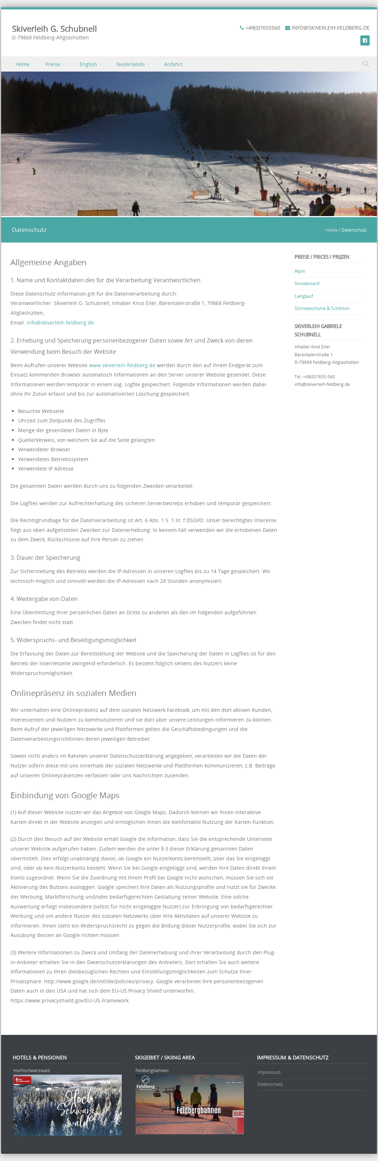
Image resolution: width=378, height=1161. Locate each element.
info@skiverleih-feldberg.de (60, 322)
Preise (53, 64)
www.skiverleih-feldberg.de (122, 365)
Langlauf (304, 296)
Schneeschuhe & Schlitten (322, 308)
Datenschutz (270, 1084)
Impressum (269, 1072)
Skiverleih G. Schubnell (54, 28)
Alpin (300, 271)
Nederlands (130, 64)
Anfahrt (173, 64)
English (88, 64)
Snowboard (307, 283)
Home (23, 64)
